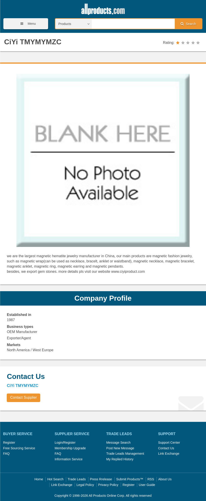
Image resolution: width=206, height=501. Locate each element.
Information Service (69, 459)
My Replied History (120, 459)
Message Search (118, 442)
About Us (165, 479)
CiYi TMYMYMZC (32, 42)
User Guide (147, 485)
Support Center (169, 442)
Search (188, 24)
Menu (26, 23)
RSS (150, 479)
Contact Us (166, 448)
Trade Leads (77, 479)
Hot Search (55, 479)
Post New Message (120, 448)
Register (9, 442)
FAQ (6, 453)
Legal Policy (85, 485)
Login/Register (65, 442)
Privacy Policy (108, 485)
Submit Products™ (129, 479)
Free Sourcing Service (19, 448)
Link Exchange (168, 453)
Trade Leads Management (125, 453)
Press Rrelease (101, 479)
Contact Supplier (23, 397)
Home (38, 479)
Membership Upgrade (70, 448)
